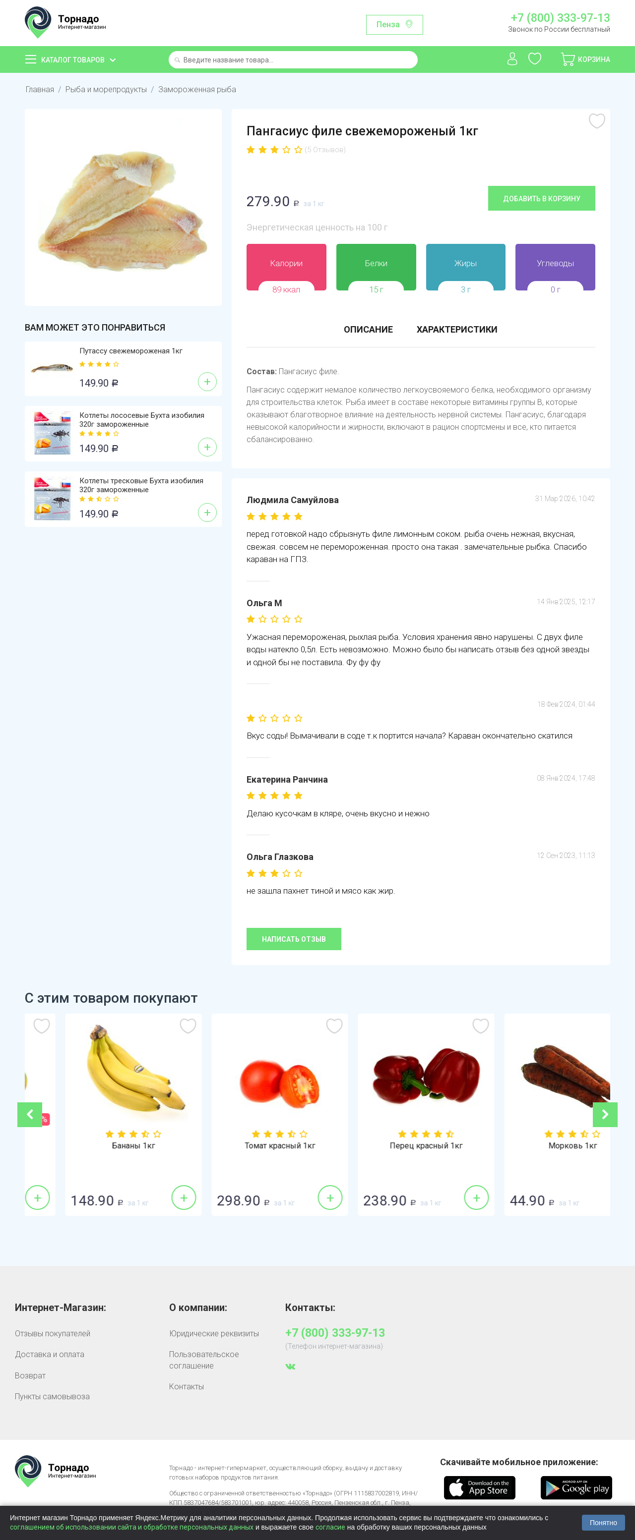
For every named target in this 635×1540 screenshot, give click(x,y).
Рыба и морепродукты (106, 89)
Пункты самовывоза (52, 1396)
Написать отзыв (294, 939)
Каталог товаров (73, 60)
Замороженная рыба (197, 89)
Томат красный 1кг (391, 1145)
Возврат (30, 1375)
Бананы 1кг (244, 1145)
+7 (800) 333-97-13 (560, 18)
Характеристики (457, 329)
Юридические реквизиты (214, 1333)
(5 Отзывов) (325, 149)
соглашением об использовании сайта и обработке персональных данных (132, 1527)
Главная (40, 89)
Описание (368, 329)
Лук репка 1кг (98, 1145)
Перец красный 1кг (537, 1145)
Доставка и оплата (49, 1354)
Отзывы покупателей (52, 1333)
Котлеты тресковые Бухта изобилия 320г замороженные (141, 485)
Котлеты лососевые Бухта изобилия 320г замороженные (141, 420)
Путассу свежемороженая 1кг (131, 350)
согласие (330, 1527)
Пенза (388, 24)
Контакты (186, 1386)
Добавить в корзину (541, 199)
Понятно (603, 1523)
